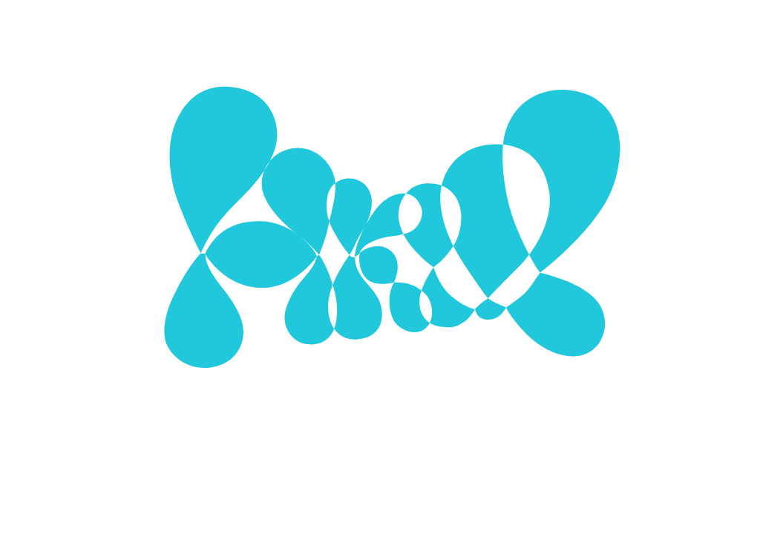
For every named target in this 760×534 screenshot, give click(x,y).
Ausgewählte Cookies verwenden (306, 341)
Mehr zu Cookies (380, 382)
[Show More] (537, 249)
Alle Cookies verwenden (475, 341)
